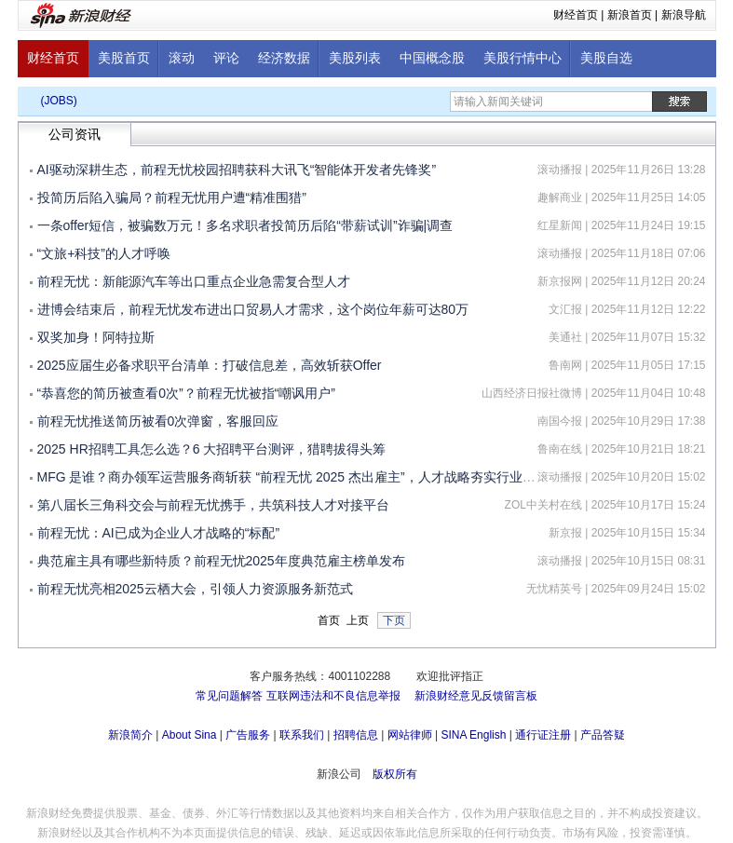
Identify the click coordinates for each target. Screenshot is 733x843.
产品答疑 (602, 734)
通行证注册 (543, 734)
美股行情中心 (522, 58)
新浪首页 (629, 14)
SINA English (473, 734)
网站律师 (409, 734)
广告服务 (247, 734)
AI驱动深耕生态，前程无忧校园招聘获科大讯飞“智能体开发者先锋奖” (237, 169)
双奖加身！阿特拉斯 (96, 337)
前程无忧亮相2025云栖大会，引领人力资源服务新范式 (195, 588)
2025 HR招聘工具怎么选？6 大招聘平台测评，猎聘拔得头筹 (212, 449)
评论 (226, 58)
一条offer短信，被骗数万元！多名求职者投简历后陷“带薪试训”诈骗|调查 (245, 225)
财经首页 (575, 14)
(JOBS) (59, 100)
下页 (394, 620)
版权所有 (395, 774)
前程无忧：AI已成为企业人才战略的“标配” (158, 532)
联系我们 (301, 734)
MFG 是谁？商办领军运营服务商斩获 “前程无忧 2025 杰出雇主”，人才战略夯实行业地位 (293, 476)
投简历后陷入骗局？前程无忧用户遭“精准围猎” (171, 197)
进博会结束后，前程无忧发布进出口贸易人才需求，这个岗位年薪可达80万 (253, 309)
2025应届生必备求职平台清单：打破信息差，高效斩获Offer (209, 365)
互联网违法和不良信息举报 (333, 695)
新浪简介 (130, 734)
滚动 (182, 58)
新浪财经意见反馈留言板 (475, 695)
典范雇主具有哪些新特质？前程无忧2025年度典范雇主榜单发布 (221, 560)
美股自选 (606, 58)
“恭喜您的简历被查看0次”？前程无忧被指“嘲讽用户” (186, 393)
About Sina (189, 734)
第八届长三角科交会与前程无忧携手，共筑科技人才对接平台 (213, 504)
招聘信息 (355, 734)
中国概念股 (432, 58)
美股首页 (124, 58)
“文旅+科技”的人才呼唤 (104, 253)
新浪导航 (683, 14)
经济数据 (284, 58)
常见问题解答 (229, 695)
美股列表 (355, 58)
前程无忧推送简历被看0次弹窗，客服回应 (158, 421)
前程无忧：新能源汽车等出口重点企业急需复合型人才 (193, 281)
